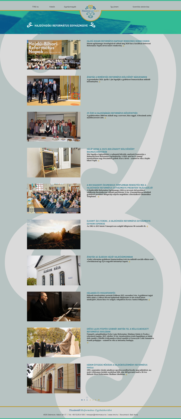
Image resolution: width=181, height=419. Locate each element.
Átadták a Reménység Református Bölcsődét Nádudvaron (117, 77)
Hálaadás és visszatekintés (101, 293)
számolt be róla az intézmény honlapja (118, 340)
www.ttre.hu (113, 414)
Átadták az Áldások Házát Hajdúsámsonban (110, 257)
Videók (52, 7)
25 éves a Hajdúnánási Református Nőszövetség (112, 113)
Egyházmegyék (70, 7)
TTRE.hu (35, 7)
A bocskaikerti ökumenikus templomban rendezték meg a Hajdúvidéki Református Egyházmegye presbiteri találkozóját (120, 186)
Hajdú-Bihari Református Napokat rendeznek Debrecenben (118, 41)
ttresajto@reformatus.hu (96, 414)
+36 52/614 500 (78, 414)
